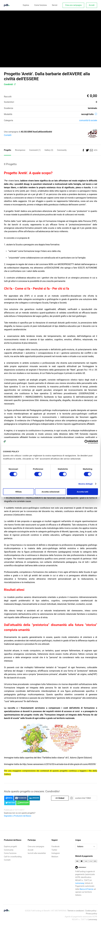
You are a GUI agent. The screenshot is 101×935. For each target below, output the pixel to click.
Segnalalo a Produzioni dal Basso (17, 816)
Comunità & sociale (88, 120)
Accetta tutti (82, 492)
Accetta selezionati (50, 492)
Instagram (56, 853)
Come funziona (40, 5)
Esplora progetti (10, 846)
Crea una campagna (73, 5)
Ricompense (20, 150)
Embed (59, 798)
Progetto (7, 150)
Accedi (91, 5)
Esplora (26, 5)
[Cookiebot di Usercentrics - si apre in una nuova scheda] (86, 442)
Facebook (56, 846)
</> (95, 150)
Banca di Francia (86, 889)
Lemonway (79, 883)
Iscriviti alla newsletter (37, 853)
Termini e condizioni (75, 911)
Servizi (54, 5)
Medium (55, 857)
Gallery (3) (49, 150)
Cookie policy (90, 911)
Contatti (7, 135)
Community (62, 150)
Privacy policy (91, 914)
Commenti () (35, 150)
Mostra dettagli (85, 484)
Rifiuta (18, 492)
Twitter (54, 850)
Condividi (10, 84)
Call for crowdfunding (13, 857)
